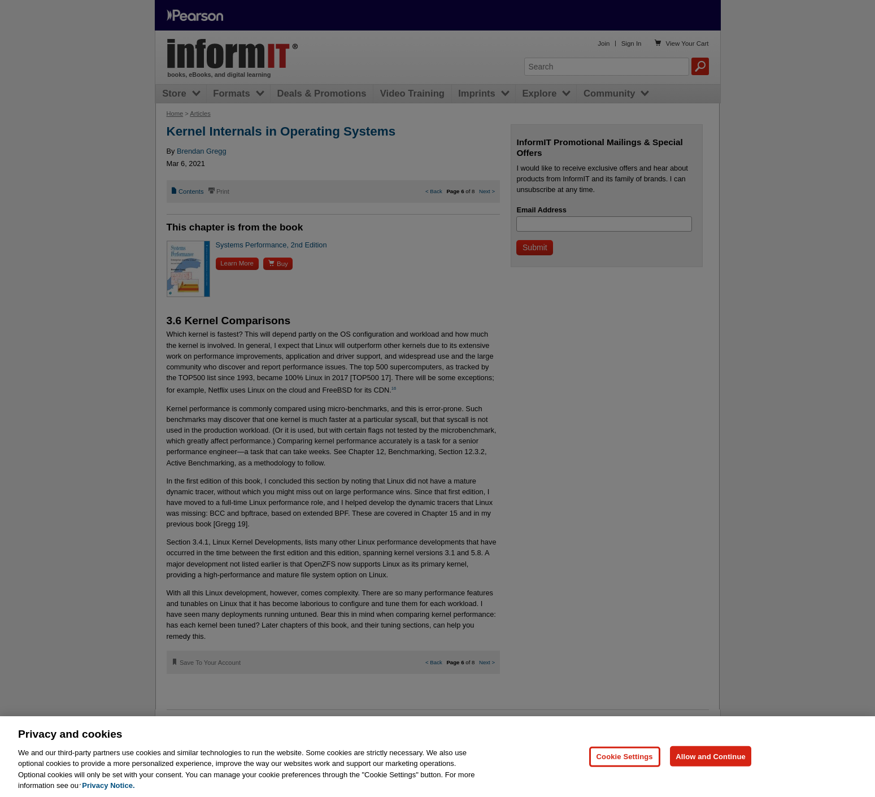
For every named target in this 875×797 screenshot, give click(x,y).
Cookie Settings (625, 756)
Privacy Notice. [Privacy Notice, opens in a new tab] (108, 785)
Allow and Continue (711, 756)
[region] (437, 756)
